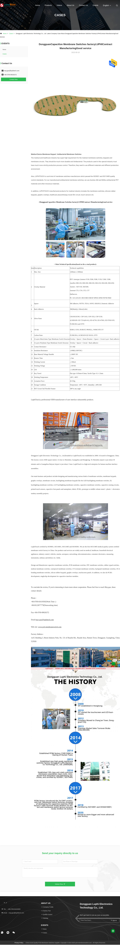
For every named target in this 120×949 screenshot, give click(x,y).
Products (48, 5)
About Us (70, 5)
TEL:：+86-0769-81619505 (10, 909)
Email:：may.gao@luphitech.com (12, 913)
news (4, 49)
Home (37, 5)
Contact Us (83, 5)
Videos (59, 5)
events (95, 5)
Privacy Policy (19, 942)
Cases (11, 33)
